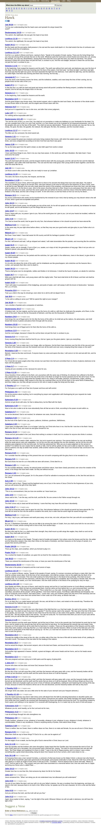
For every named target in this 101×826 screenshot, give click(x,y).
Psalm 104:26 (10, 546)
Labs (63, 1)
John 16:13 (9, 203)
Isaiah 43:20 (10, 253)
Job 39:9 (8, 297)
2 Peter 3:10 (10, 669)
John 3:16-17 (10, 507)
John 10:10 (9, 501)
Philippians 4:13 (11, 712)
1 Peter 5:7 (9, 366)
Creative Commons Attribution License (51, 821)
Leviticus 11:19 (11, 174)
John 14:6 (9, 495)
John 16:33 (9, 151)
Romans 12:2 (10, 195)
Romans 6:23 (10, 738)
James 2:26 (9, 144)
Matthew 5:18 (10, 515)
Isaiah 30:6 (9, 537)
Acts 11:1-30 (10, 744)
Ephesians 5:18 (11, 400)
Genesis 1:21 (10, 137)
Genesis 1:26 (10, 343)
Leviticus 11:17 (11, 131)
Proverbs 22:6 (10, 290)
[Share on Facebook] (8, 21)
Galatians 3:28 (11, 726)
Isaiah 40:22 (10, 261)
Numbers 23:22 (11, 325)
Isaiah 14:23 (10, 283)
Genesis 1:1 (10, 93)
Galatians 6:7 (10, 412)
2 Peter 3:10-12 (11, 677)
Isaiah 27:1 (9, 85)
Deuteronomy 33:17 (13, 309)
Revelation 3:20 (11, 351)
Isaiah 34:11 (10, 45)
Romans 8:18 (10, 453)
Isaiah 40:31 (10, 529)
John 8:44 (9, 781)
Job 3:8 (8, 168)
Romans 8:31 (10, 732)
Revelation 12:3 (11, 649)
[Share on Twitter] (6, 21)
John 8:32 (9, 791)
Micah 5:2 (9, 521)
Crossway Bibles (56, 822)
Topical (55, 1)
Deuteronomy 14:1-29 (14, 119)
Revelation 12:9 (11, 99)
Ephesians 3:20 (11, 406)
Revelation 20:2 (11, 643)
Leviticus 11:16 (11, 39)
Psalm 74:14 (10, 553)
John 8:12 (9, 797)
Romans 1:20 (10, 465)
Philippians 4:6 (11, 392)
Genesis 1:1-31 (11, 66)
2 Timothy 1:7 (10, 386)
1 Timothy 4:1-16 (12, 694)
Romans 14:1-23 (11, 438)
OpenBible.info (34, 1)
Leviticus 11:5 (10, 331)
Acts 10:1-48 (10, 756)
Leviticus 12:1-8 (11, 571)
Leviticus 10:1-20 (12, 584)
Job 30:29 (9, 303)
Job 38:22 (9, 559)
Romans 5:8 (10, 459)
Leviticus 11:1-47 (12, 53)
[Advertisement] (81, 17)
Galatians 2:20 (11, 424)
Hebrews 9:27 (10, 107)
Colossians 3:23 (11, 706)
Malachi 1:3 (9, 233)
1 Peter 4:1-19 (10, 373)
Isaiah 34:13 (10, 269)
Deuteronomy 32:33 (13, 565)
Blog (68, 1)
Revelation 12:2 (11, 657)
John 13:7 (9, 775)
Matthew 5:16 (10, 225)
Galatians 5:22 (11, 418)
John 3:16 (9, 219)
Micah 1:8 (9, 239)
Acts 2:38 (9, 481)
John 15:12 (9, 489)
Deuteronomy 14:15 (13, 33)
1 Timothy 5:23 (11, 688)
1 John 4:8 (9, 663)
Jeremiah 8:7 (10, 77)
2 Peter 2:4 (9, 359)
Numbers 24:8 (10, 317)
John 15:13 (9, 769)
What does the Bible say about (30, 5)
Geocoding (45, 1)
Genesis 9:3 (10, 337)
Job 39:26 (9, 25)
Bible (11, 815)
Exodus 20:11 (10, 599)
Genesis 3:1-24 (11, 607)
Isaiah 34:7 (9, 275)
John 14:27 (9, 211)
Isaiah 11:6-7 (10, 158)
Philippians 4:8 (11, 718)
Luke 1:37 (9, 113)
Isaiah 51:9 (9, 245)
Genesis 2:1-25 (11, 620)
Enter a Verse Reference (21, 811)
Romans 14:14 (11, 432)
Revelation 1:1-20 (12, 180)
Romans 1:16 (10, 473)
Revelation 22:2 (11, 635)
